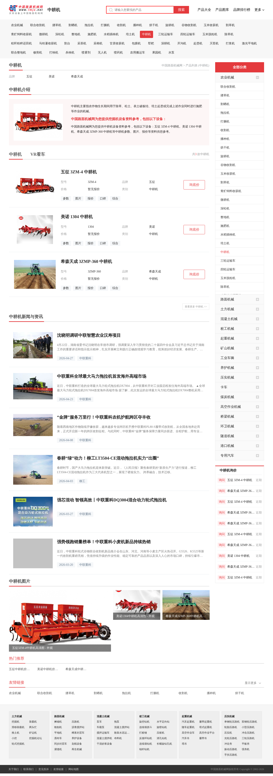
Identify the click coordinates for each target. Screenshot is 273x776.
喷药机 (118, 52)
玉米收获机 (211, 25)
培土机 (130, 34)
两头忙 (33, 727)
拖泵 (116, 721)
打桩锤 (143, 732)
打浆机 (230, 43)
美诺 (52, 76)
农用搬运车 (137, 52)
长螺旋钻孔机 (164, 743)
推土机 (15, 732)
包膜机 (136, 43)
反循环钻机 (145, 738)
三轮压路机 (248, 738)
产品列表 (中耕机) (197, 65)
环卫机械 (227, 426)
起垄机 (197, 43)
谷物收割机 (189, 25)
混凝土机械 (228, 319)
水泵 (171, 52)
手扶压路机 (230, 754)
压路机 (75, 721)
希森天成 (77, 76)
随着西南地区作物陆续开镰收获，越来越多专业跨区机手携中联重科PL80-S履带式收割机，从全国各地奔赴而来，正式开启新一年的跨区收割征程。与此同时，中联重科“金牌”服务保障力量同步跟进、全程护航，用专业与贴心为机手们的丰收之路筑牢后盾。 (129, 429)
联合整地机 (18, 52)
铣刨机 (58, 727)
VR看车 (37, 154)
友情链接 (58, 769)
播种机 (137, 25)
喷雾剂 (86, 52)
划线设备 (77, 743)
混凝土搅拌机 (104, 738)
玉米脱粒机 (209, 34)
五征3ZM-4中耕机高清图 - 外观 (32, 648)
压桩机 (160, 732)
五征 (29, 76)
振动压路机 (230, 749)
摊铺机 (58, 721)
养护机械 (227, 367)
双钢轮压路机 (249, 721)
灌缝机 (58, 749)
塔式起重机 (205, 727)
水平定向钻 (163, 721)
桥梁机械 (227, 416)
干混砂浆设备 (104, 743)
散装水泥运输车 (123, 732)
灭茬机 (214, 43)
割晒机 (72, 25)
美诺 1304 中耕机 (238, 555)
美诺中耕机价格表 (48, 669)
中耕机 (53, 9)
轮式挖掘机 (18, 743)
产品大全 (204, 9)
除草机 (229, 34)
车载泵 (100, 727)
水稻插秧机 (111, 34)
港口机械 (227, 446)
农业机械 (17, 25)
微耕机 (43, 34)
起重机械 (227, 338)
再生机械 (77, 749)
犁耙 (151, 43)
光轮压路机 (230, 738)
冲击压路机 (248, 732)
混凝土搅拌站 (121, 727)
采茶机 (81, 43)
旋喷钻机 (162, 727)
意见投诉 (43, 769)
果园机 (156, 52)
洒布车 (58, 738)
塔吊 (184, 743)
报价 (91, 198)
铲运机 (33, 732)
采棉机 (98, 43)
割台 (67, 43)
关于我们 (14, 769)
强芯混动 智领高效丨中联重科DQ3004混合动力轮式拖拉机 (111, 500)
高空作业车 (188, 732)
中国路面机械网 (172, 65)
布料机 (118, 738)
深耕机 (165, 43)
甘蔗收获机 (117, 43)
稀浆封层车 (78, 732)
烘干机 (153, 25)
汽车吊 (185, 738)
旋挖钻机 (144, 721)
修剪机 (37, 52)
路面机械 (227, 299)
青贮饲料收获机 (21, 34)
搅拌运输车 (103, 732)
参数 (66, 198)
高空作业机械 (230, 406)
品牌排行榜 (241, 9)
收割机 (121, 25)
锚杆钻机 (144, 749)
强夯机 (245, 749)
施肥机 (92, 34)
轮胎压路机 (230, 727)
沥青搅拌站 (78, 727)
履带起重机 (205, 721)
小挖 (14, 738)
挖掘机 (15, 721)
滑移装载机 (18, 727)
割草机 (230, 25)
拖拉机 (89, 25)
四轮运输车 (187, 34)
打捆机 (105, 25)
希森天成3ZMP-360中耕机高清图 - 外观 (186, 616)
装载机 (33, 721)
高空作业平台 (207, 732)
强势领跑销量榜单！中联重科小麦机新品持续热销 (104, 541)
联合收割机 (37, 25)
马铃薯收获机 (48, 43)
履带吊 (203, 738)
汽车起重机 (188, 721)
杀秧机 (69, 52)
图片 (78, 198)
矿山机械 (227, 348)
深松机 (59, 34)
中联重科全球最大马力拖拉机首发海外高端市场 (101, 376)
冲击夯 (228, 743)
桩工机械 (227, 328)
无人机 (102, 52)
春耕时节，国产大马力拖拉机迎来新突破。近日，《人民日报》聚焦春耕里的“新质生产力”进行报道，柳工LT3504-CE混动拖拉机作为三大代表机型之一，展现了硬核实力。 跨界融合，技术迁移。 (126, 470)
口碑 (103, 198)
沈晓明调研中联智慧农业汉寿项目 (89, 335)
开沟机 (181, 43)
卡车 (223, 387)
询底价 (194, 185)
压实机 (228, 732)
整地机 (75, 34)
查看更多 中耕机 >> (196, 306)
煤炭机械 (227, 397)
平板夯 (245, 743)
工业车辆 (227, 358)
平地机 (58, 732)
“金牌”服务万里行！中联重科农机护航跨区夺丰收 (104, 417)
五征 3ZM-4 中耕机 (239, 480)
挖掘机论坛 (35, 738)
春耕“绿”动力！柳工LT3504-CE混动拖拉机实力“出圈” (108, 458)
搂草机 (56, 25)
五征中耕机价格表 (20, 669)
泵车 (99, 721)
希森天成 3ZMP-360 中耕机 (241, 491)
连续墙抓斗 (145, 727)
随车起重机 (188, 727)
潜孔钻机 (162, 738)
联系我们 (28, 769)
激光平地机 (249, 43)
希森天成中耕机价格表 (76, 669)
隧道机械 (227, 436)
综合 (115, 198)
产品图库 (222, 9)
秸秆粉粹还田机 (21, 43)
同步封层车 (60, 743)
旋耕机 (169, 25)
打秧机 (53, 52)
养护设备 (77, 738)
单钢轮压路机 (232, 721)
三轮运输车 (165, 34)
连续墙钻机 (145, 743)
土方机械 (227, 309)
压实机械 (227, 377)
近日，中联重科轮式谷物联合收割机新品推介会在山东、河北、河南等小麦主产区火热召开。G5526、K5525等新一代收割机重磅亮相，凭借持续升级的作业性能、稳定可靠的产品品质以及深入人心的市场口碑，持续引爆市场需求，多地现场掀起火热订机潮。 (130, 554)
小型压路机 (248, 727)
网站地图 (73, 769)
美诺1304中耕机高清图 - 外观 (135, 616)
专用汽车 (227, 455)
